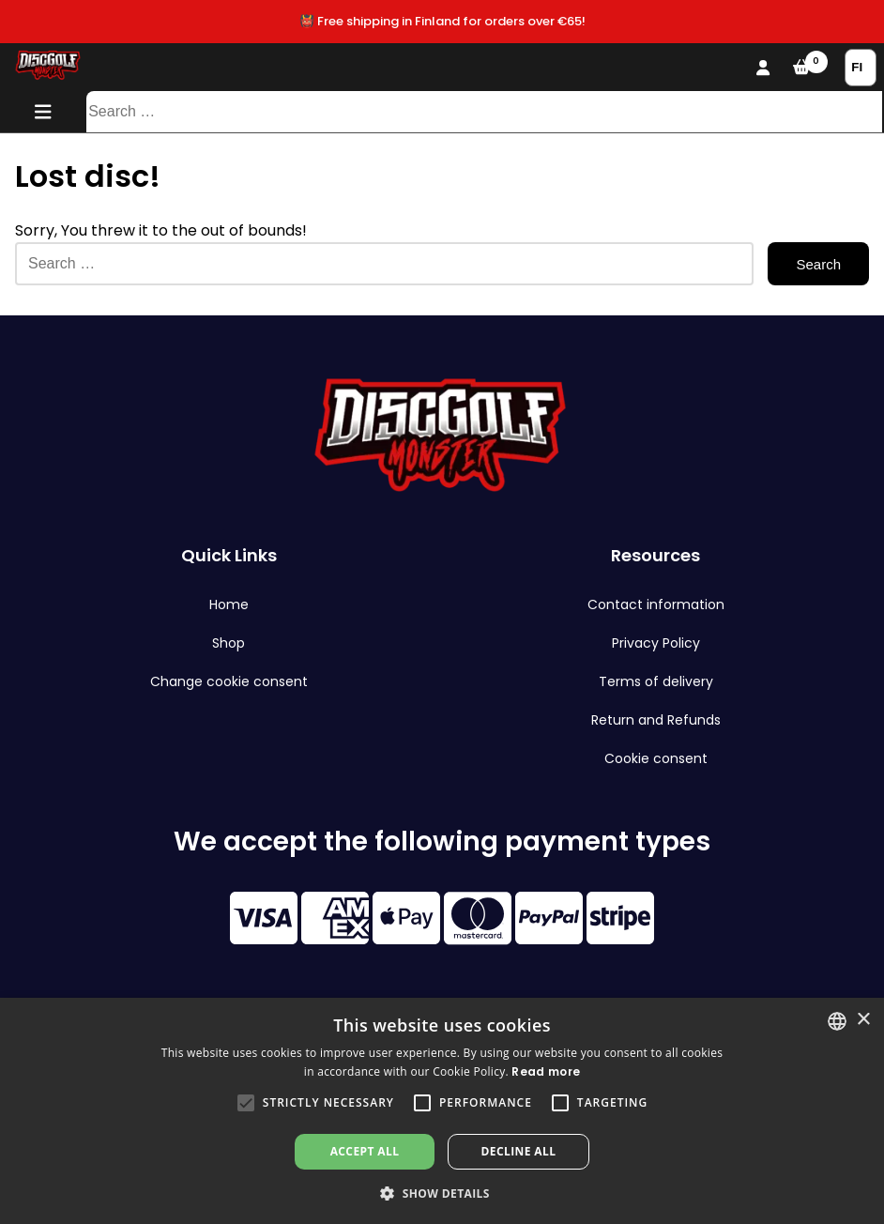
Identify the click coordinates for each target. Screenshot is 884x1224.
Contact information (655, 604)
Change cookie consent (229, 681)
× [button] (863, 1020)
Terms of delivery (656, 681)
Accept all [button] (365, 1151)
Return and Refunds (656, 720)
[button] (246, 1103)
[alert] (442, 1111)
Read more (545, 1071)
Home (229, 604)
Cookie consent (656, 758)
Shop (228, 643)
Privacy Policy (656, 643)
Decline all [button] (518, 1151)
